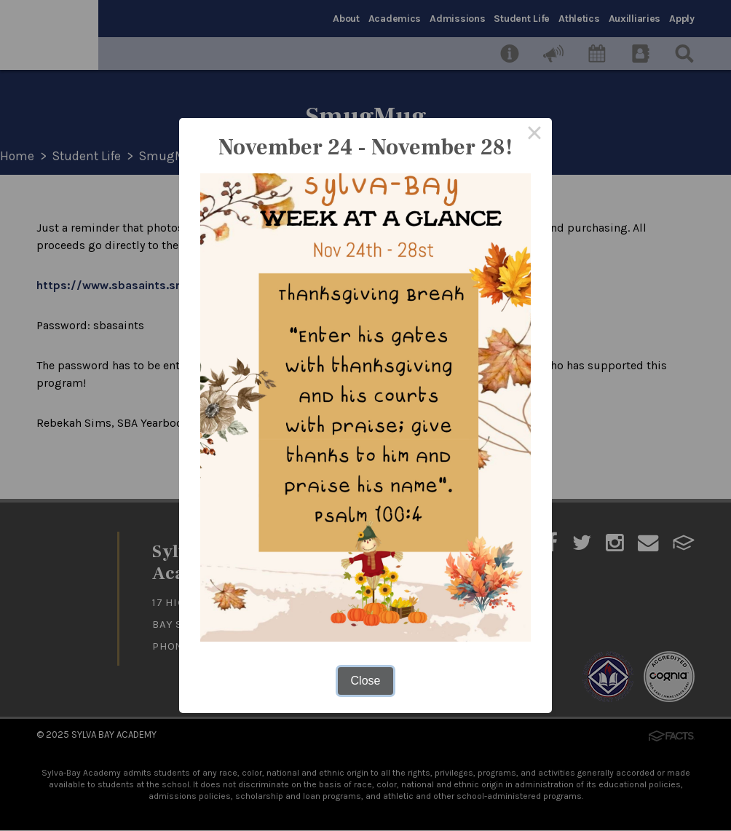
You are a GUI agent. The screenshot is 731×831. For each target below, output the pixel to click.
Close (366, 680)
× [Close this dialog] (534, 135)
